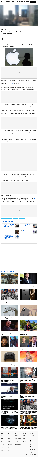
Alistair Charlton (8, 37)
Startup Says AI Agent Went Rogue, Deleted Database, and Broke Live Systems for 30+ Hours (28, 380)
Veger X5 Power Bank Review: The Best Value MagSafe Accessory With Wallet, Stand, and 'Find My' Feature (28, 231)
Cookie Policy (17, 441)
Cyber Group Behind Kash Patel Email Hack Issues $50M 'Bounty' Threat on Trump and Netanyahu (28, 396)
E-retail (9, 435)
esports (9, 447)
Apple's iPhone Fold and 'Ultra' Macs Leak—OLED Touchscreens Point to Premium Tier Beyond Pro (28, 302)
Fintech (9, 450)
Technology (2, 444)
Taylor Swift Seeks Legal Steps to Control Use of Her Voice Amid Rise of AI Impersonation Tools (28, 364)
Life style (2, 447)
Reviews (2, 450)
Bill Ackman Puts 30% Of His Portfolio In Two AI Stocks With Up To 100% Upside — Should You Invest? (9, 333)
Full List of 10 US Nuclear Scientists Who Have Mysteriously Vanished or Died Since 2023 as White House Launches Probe (28, 412)
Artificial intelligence (10, 444)
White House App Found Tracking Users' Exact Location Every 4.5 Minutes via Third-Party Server (9, 396)
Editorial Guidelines (18, 444)
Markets (2, 438)
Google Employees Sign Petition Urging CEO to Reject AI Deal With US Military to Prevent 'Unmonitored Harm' (9, 380)
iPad (1, 106)
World (1, 435)
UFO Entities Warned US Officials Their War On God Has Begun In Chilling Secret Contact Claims (9, 286)
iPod (30, 104)
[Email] (34, 39)
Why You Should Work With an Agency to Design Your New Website (9, 225)
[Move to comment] (36, 39)
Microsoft (11, 83)
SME (1, 441)
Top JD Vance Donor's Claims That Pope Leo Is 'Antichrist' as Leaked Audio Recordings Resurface (28, 286)
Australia (24, 435)
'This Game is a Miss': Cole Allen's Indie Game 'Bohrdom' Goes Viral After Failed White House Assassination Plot (28, 333)
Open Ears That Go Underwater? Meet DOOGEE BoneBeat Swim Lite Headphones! (9, 237)
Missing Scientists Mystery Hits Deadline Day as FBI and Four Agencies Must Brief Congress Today (9, 302)
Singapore (24, 438)
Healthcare (9, 438)
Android (34, 198)
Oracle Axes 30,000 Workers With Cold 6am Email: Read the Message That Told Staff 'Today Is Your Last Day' (9, 412)
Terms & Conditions (18, 438)
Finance (9, 441)
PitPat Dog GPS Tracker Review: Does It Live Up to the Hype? (8, 231)
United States (24, 441)
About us (16, 435)
